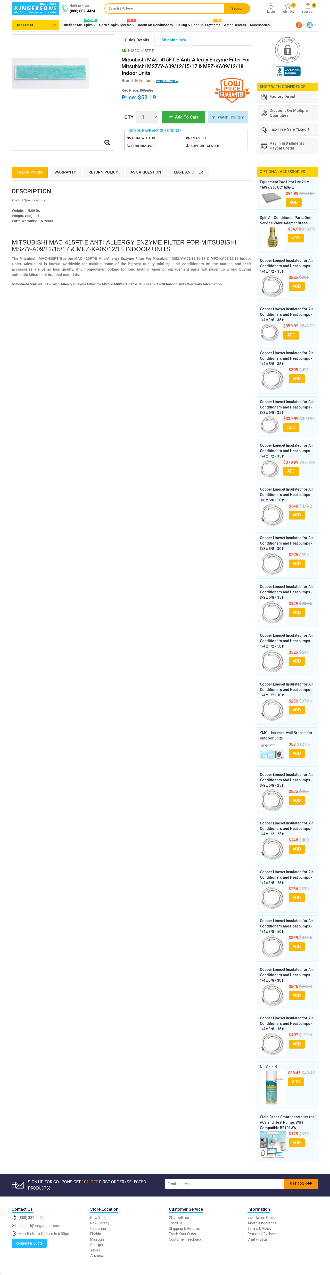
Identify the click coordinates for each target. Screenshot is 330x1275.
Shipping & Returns (184, 1228)
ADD (294, 202)
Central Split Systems (116, 24)
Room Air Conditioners (155, 25)
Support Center (205, 146)
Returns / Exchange (263, 1234)
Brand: (138, 80)
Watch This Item (228, 117)
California (98, 1228)
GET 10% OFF (301, 1184)
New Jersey (99, 1223)
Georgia (96, 1245)
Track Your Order (182, 1234)
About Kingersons (262, 1223)
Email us (198, 138)
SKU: (126, 51)
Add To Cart (183, 117)
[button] (300, 25)
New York (98, 1218)
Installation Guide (261, 1218)
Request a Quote (29, 1243)
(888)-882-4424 (142, 146)
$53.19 (147, 97)
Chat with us (143, 138)
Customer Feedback (185, 1239)
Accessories (260, 25)
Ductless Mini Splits (79, 24)
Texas (95, 1250)
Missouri (97, 1239)
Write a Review (167, 81)
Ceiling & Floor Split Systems (198, 24)
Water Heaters (235, 25)
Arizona (96, 1256)
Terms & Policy (259, 1228)
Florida (95, 1234)
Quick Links (24, 25)
